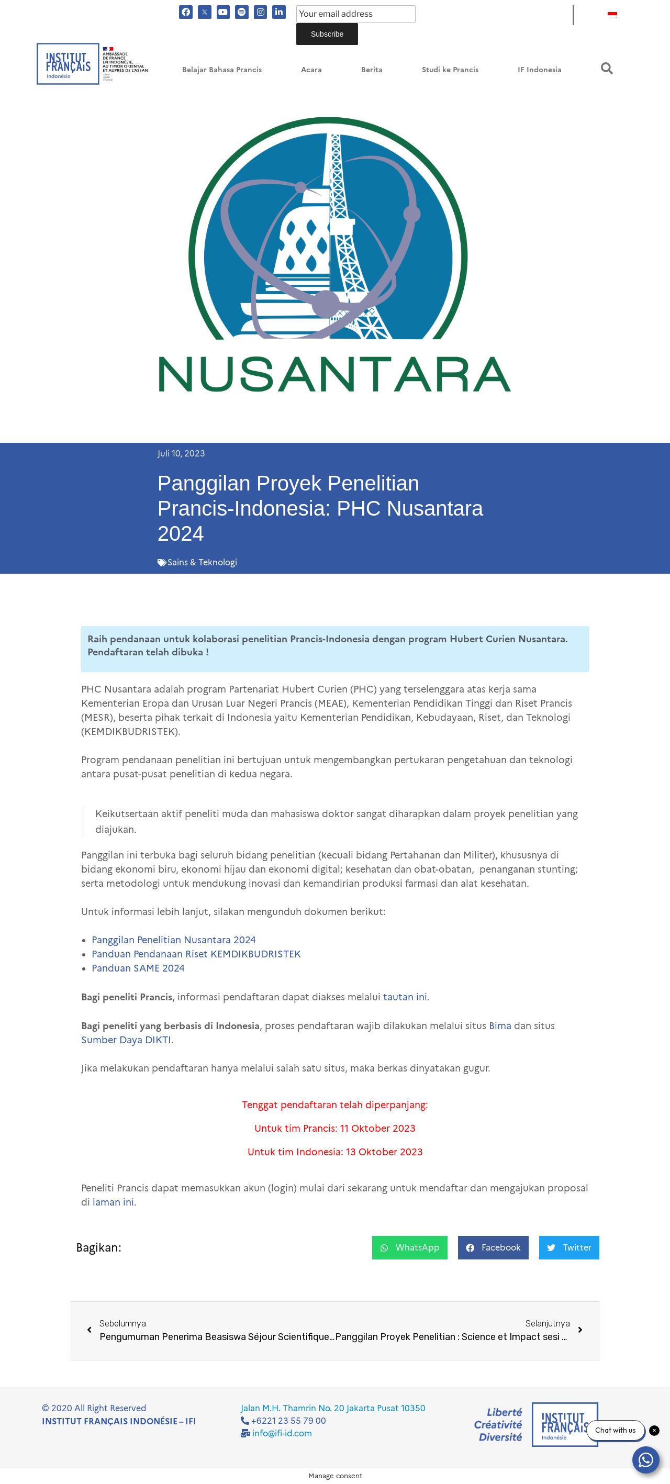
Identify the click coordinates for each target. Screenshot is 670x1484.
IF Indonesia (540, 69)
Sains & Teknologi (202, 562)
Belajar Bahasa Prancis (222, 69)
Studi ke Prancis (450, 69)
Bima (500, 1026)
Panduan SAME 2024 (138, 968)
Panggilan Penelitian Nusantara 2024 (174, 940)
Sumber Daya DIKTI (126, 1040)
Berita (372, 69)
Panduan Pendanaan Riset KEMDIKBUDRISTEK (196, 954)
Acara (311, 69)
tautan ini (405, 997)
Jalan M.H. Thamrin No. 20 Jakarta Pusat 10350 (333, 1408)
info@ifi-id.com (282, 1433)
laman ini (113, 1202)
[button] (607, 68)
